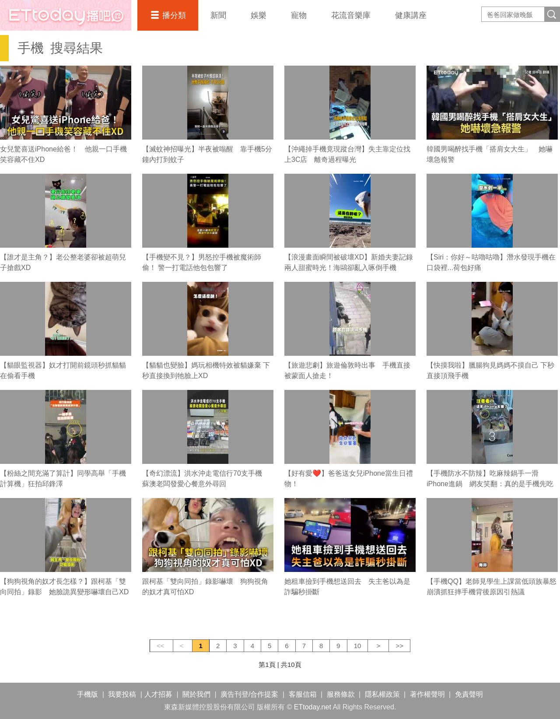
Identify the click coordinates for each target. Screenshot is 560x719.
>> (399, 645)
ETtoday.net (312, 707)
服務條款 (341, 694)
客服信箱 (303, 694)
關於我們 (196, 694)
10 (357, 645)
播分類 (174, 15)
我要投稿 (122, 694)
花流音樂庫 (351, 15)
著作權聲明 (427, 694)
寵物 (299, 15)
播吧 (65, 15)
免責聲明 (469, 694)
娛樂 (258, 15)
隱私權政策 (382, 694)
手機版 (87, 694)
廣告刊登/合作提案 (249, 694)
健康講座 (411, 15)
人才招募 (158, 694)
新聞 (218, 15)
